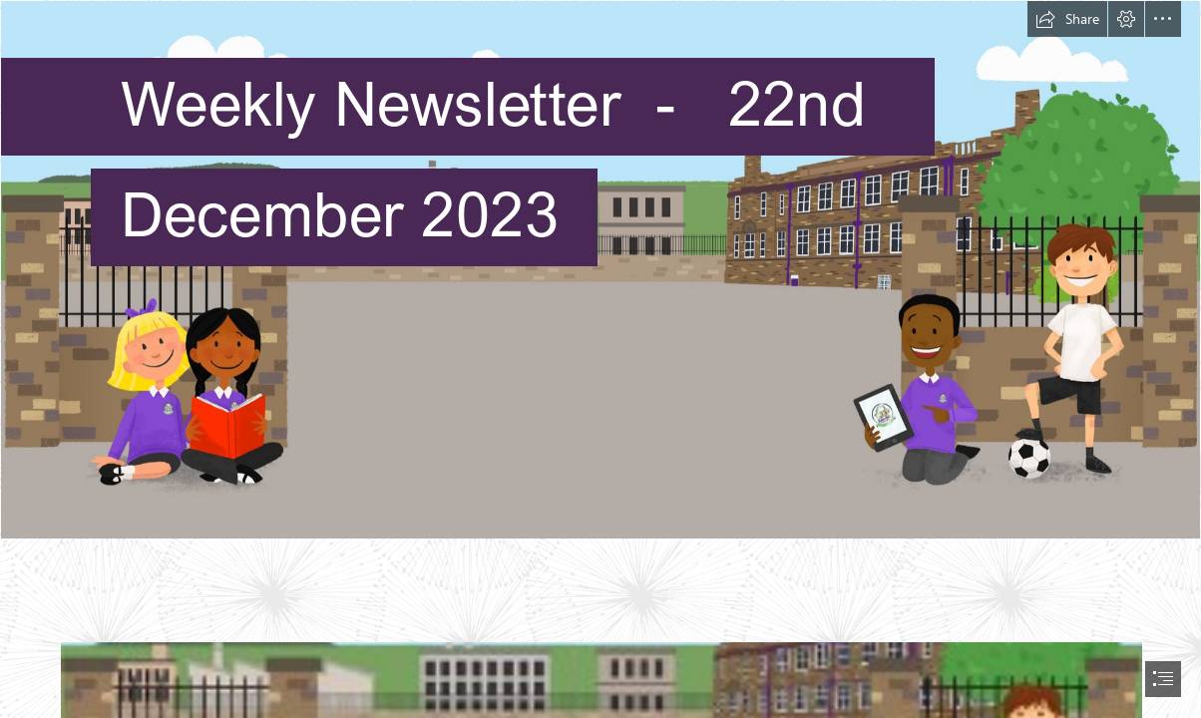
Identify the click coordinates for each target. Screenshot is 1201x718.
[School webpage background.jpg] (600, 269)
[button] (1067, 19)
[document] (600, 359)
